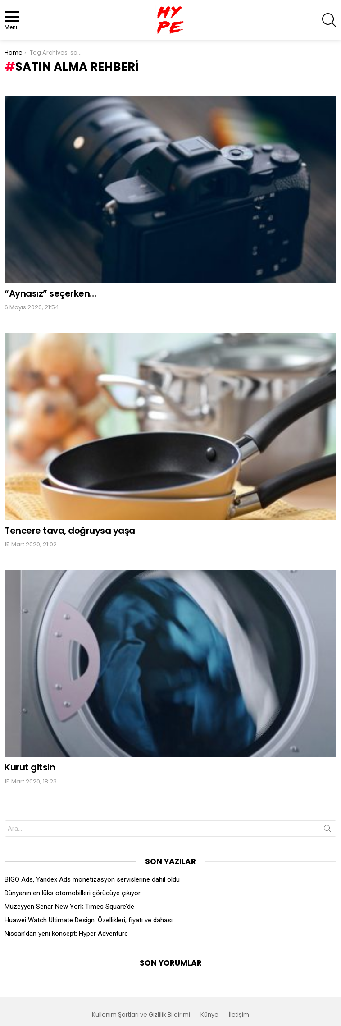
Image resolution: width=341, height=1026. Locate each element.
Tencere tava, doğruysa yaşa (70, 530)
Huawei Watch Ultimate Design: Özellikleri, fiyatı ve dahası (89, 920)
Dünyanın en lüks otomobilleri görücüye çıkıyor (73, 893)
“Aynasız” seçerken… (50, 293)
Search (327, 830)
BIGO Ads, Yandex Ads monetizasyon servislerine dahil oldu (92, 879)
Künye (209, 1014)
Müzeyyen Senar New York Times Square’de (69, 906)
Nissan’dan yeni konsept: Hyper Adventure (66, 934)
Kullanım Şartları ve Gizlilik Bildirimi (141, 1014)
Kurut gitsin (30, 767)
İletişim (239, 1014)
